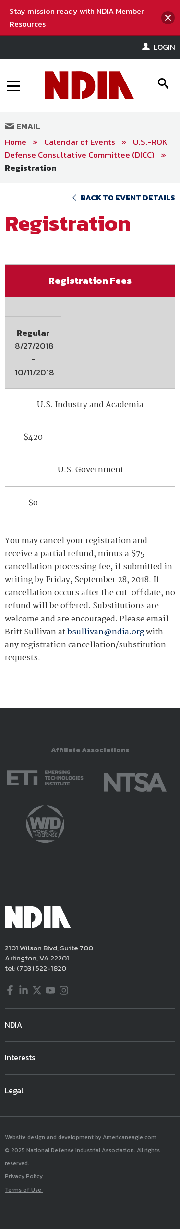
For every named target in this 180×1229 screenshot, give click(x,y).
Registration (31, 168)
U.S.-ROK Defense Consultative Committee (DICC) (86, 148)
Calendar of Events (79, 142)
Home (15, 142)
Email (22, 126)
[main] (90, 445)
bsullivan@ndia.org (105, 632)
